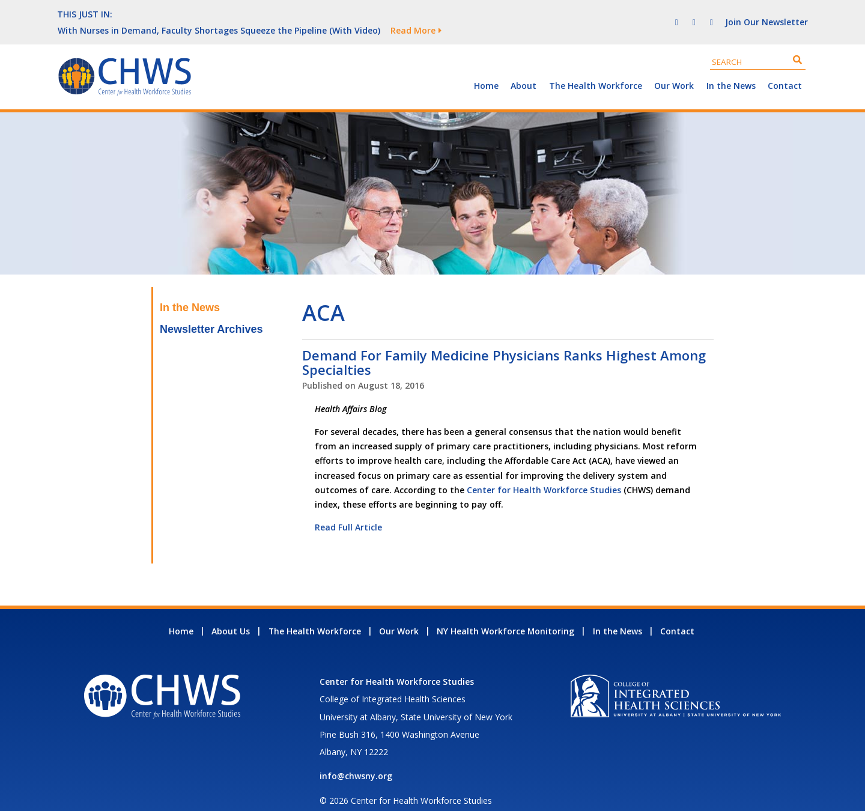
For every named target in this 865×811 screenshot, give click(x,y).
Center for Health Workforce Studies (544, 473)
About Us (230, 615)
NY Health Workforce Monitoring (505, 615)
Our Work (674, 69)
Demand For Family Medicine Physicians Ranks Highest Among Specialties (504, 346)
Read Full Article (348, 511)
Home (486, 69)
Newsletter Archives (211, 313)
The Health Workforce (595, 69)
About (523, 69)
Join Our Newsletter (766, 13)
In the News (731, 69)
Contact (785, 69)
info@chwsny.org (356, 759)
